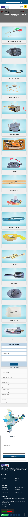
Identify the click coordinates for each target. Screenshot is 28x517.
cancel (9, 511)
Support (16, 481)
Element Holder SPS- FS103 (14, 78)
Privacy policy (10, 510)
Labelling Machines (5, 382)
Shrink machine (17, 489)
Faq (2, 480)
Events (3, 476)
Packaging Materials (5, 394)
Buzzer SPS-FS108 (14, 171)
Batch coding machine (18, 492)
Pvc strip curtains (5, 492)
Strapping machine (5, 489)
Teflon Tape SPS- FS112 (14, 246)
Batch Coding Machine (6, 389)
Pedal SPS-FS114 (14, 283)
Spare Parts (4, 399)
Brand (16, 480)
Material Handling (5, 392)
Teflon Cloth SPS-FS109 (14, 190)
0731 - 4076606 (4, 506)
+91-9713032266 (5, 1)
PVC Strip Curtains (5, 397)
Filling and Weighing (6, 374)
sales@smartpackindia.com (21, 1)
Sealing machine (4, 487)
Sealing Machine (5, 369)
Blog (15, 476)
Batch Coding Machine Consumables (8, 402)
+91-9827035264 (12, 1)
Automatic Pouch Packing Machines (8, 384)
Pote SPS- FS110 (14, 208)
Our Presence (4, 478)
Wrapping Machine (5, 372)
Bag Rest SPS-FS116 (14, 320)
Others (3, 387)
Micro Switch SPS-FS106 (14, 134)
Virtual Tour (17, 478)
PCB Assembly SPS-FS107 (14, 153)
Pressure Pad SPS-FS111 (14, 227)
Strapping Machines (5, 379)
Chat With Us (4, 514)
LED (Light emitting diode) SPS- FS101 (14, 41)
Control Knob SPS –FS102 (14, 60)
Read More (17, 470)
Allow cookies (4, 511)
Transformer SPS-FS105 (14, 115)
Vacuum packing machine (19, 487)
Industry (3, 481)
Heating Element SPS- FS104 (14, 97)
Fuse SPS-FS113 (14, 264)
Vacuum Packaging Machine (7, 377)
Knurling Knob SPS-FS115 (14, 301)
